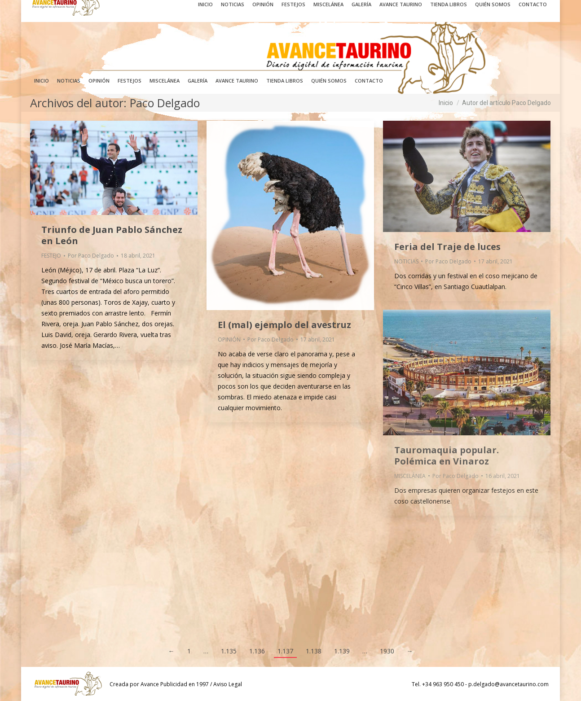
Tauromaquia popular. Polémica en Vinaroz (446, 455)
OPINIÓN (229, 339)
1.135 (229, 651)
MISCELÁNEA (410, 476)
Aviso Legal (227, 684)
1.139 (342, 651)
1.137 (285, 651)
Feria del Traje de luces (447, 247)
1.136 (257, 651)
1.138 (313, 651)
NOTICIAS (406, 261)
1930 (387, 651)
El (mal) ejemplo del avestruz (284, 325)
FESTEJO (51, 255)
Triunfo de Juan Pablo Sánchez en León (111, 235)
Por (91, 255)
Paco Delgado (165, 102)
